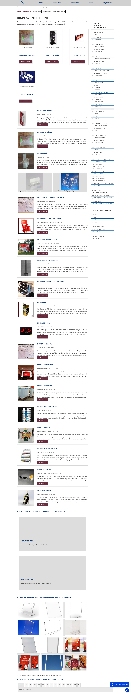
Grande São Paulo (63, 661)
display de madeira (97, 66)
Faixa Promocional (97, 234)
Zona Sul (46, 661)
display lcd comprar (98, 111)
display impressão (97, 106)
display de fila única (98, 61)
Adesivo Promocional (98, 227)
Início (41, 3)
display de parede (97, 78)
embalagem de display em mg (100, 164)
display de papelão (97, 75)
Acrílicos (94, 215)
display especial (96, 99)
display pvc (95, 145)
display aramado (96, 37)
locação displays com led (59, 11)
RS (51, 645)
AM (75, 645)
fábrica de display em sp (99, 171)
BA (59, 645)
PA (79, 645)
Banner (94, 217)
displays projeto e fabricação (101, 159)
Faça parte (107, 3)
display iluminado (47, 11)
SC (47, 645)
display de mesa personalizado (101, 70)
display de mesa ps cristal (99, 73)
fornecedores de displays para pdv (102, 183)
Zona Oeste (38, 661)
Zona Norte (30, 661)
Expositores (95, 222)
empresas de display (98, 166)
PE (55, 645)
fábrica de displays (97, 173)
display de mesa (96, 68)
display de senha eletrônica (100, 92)
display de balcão (37, 11)
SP (39, 645)
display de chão (96, 56)
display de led (96, 63)
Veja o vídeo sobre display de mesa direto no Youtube (36, 505)
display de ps (95, 85)
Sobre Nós (75, 3)
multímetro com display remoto (101, 195)
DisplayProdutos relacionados (99, 26)
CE (64, 645)
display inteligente (97, 109)
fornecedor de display (98, 181)
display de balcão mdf (98, 54)
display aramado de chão (99, 42)
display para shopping (98, 128)
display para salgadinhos (99, 125)
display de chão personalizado (101, 58)
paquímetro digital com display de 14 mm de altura (102, 198)
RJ (26, 645)
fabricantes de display (98, 178)
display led (95, 113)
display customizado (98, 49)
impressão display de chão (99, 188)
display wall (95, 149)
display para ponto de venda (100, 123)
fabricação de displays (98, 176)
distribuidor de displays (99, 161)
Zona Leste (53, 661)
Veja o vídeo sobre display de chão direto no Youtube (36, 544)
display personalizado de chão (101, 133)
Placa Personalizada (98, 236)
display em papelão (97, 97)
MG (30, 645)
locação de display (97, 190)
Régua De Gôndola (97, 238)
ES (35, 645)
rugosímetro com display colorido (102, 203)
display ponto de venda (98, 137)
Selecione (21, 645)
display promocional (98, 140)
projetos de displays (98, 201)
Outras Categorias (101, 210)
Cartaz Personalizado (98, 229)
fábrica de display (97, 169)
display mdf (95, 116)
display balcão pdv (97, 44)
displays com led (97, 152)
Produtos (57, 3)
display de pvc (96, 87)
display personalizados (99, 135)
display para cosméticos (99, 121)
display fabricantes (97, 102)
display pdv (95, 130)
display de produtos (98, 82)
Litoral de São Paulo (74, 661)
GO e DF (69, 645)
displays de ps (96, 154)
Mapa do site (109, 677)
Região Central (22, 661)
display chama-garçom (98, 46)
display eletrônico (97, 94)
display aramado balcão (99, 39)
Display (94, 219)
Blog (91, 3)
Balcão (94, 224)
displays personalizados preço (101, 157)
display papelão (96, 118)
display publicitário (97, 142)
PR (43, 645)
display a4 (95, 34)
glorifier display (97, 185)
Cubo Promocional (97, 231)
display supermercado (98, 147)
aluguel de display (97, 32)
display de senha (97, 90)
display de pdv (96, 80)
